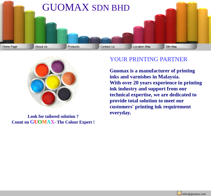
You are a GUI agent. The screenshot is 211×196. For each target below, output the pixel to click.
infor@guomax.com (191, 193)
